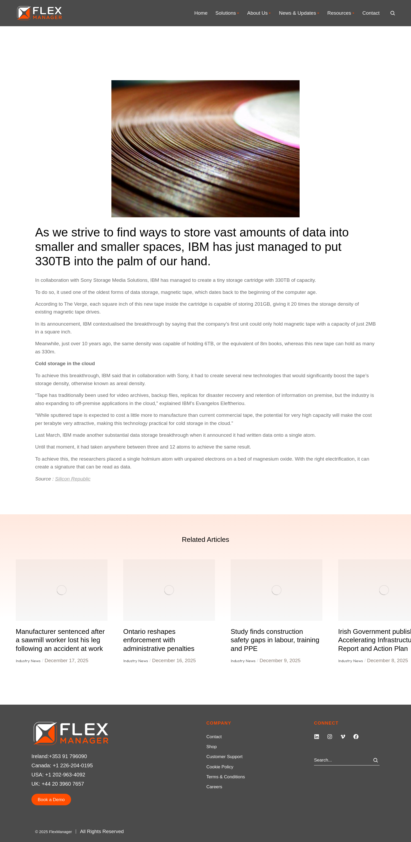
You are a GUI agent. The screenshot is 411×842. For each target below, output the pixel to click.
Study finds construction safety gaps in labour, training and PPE (275, 640)
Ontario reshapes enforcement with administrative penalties (158, 640)
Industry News (28, 660)
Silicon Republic (72, 479)
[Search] (376, 760)
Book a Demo (51, 799)
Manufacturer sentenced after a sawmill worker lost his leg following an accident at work (60, 640)
